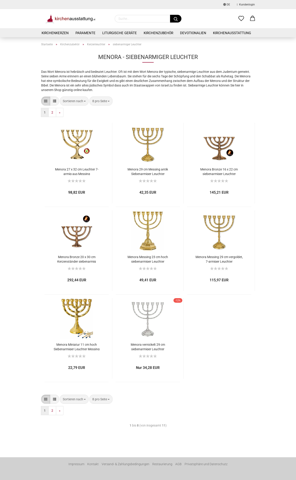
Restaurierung (162, 464)
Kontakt (93, 464)
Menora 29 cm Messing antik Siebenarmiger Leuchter (148, 171)
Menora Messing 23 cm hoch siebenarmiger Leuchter (148, 259)
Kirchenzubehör (158, 33)
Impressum (76, 464)
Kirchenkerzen (55, 33)
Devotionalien (193, 33)
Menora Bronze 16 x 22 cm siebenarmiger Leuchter (219, 171)
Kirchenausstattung (232, 33)
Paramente (85, 33)
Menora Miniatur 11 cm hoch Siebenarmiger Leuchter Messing (77, 346)
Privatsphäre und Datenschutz (206, 464)
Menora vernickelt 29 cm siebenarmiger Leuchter (148, 346)
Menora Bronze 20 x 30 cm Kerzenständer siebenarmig (76, 259)
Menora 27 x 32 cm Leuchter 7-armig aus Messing (76, 171)
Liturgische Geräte (119, 33)
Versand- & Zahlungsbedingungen (125, 464)
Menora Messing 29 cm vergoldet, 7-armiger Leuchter (219, 259)
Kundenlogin (246, 4)
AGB (178, 464)
